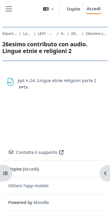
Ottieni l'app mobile (28, 185)
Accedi (94, 8)
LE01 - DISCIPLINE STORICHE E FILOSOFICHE (46, 33)
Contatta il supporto (36, 152)
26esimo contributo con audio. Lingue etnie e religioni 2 (97, 33)
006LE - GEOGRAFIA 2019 (75, 33)
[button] (48, 9)
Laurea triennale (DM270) (27, 33)
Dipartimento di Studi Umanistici (9, 33)
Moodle (41, 202)
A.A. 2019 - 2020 (63, 33)
